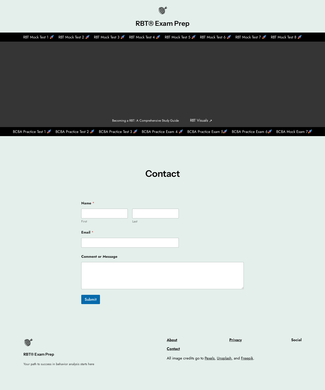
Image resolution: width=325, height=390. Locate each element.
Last (134, 221)
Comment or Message (99, 256)
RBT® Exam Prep (162, 23)
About (172, 340)
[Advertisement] (162, 77)
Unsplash (224, 358)
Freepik (247, 358)
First (84, 221)
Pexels (210, 358)
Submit (91, 299)
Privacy (235, 340)
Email (87, 232)
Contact (173, 348)
